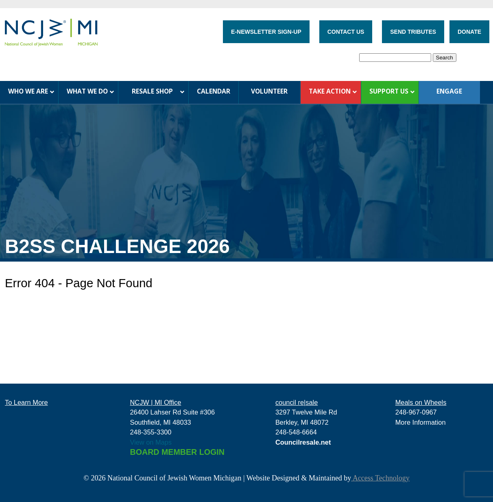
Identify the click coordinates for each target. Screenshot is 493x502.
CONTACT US (345, 31)
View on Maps (151, 442)
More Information (420, 422)
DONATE (469, 31)
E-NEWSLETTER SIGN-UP (266, 31)
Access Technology (380, 478)
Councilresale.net (303, 442)
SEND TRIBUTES (413, 31)
